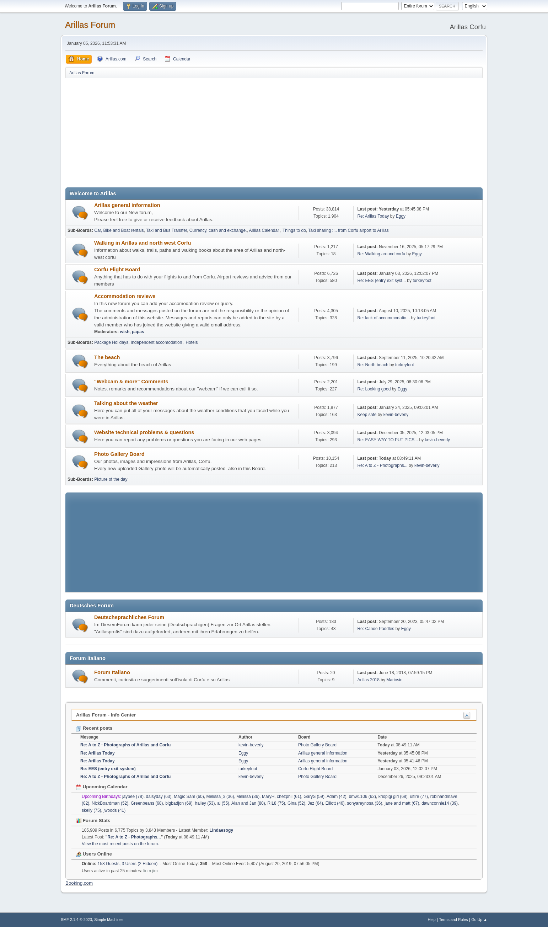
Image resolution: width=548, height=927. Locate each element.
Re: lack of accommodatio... (383, 317)
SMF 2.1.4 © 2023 (76, 919)
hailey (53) (205, 803)
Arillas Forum (90, 25)
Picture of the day (110, 479)
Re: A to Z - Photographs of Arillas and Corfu (125, 744)
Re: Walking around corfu (381, 253)
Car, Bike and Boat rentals (119, 230)
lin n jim (150, 870)
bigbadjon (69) (179, 803)
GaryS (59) (313, 796)
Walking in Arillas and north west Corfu (142, 243)
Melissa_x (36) (220, 796)
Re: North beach (372, 364)
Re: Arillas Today (373, 216)
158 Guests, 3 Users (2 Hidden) (119, 863)
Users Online (94, 854)
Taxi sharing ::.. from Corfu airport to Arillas (348, 230)
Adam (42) (336, 796)
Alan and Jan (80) (248, 803)
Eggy (400, 216)
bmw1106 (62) (362, 796)
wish (125, 331)
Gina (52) (296, 803)
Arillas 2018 (368, 679)
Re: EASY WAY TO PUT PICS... (387, 439)
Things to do (294, 230)
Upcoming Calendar (102, 786)
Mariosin (394, 679)
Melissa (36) (247, 796)
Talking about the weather (126, 403)
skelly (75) (91, 810)
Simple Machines (108, 919)
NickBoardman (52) (110, 803)
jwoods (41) (114, 810)
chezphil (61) (289, 796)
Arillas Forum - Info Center (106, 715)
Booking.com (79, 883)
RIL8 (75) (276, 803)
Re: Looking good (374, 389)
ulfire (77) (419, 796)
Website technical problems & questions (144, 432)
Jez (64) (315, 803)
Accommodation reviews (125, 296)
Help (432, 919)
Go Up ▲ (479, 919)
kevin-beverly (396, 414)
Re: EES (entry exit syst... (381, 280)
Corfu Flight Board (117, 269)
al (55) (223, 803)
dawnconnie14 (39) (439, 803)
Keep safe (367, 414)
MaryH (268, 796)
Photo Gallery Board (119, 454)
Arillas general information (127, 205)
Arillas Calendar (264, 230)
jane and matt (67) (402, 803)
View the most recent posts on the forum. (120, 843)
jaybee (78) (133, 796)
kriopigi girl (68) (393, 796)
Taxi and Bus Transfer (166, 230)
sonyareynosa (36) (364, 803)
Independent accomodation (157, 342)
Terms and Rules (453, 919)
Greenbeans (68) (147, 803)
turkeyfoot (422, 280)
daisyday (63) (159, 796)
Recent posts (94, 728)
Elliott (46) (335, 803)
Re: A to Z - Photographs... (382, 465)
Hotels (192, 342)
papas (138, 331)
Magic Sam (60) (189, 796)
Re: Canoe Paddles (375, 628)
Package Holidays (111, 342)
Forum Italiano (112, 672)
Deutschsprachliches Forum (129, 617)
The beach (107, 357)
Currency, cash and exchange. (218, 230)
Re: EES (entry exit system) (108, 768)
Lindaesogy (221, 830)
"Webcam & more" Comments (131, 381)
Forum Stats (93, 820)
